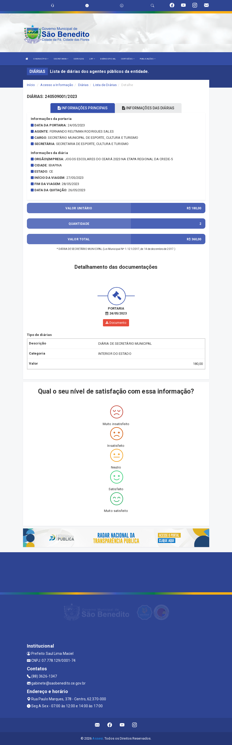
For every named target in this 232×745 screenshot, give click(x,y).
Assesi (97, 738)
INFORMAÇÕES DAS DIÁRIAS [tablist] (148, 108)
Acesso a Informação (56, 85)
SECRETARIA (61, 59)
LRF (92, 59)
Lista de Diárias (105, 85)
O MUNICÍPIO (40, 59)
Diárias (83, 85)
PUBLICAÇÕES (147, 59)
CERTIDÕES (127, 59)
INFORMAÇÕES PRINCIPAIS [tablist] (83, 108)
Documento (116, 323)
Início (31, 85)
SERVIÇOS (78, 59)
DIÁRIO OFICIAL (108, 59)
